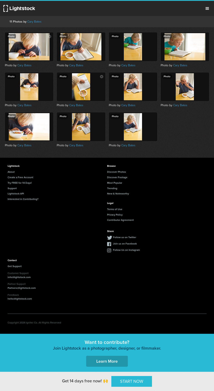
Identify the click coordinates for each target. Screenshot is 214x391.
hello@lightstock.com (20, 298)
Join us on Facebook (125, 243)
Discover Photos (116, 172)
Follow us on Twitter (124, 237)
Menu (207, 8)
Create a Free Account (20, 177)
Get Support (15, 266)
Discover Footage (117, 177)
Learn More (107, 361)
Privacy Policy (115, 214)
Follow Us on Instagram (126, 250)
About (11, 172)
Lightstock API (16, 193)
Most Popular (114, 183)
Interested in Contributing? (23, 199)
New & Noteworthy (118, 193)
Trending (112, 188)
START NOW (131, 381)
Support (12, 188)
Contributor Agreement (120, 220)
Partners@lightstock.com (22, 288)
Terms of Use (114, 209)
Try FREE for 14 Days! (20, 183)
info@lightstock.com (19, 277)
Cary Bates (34, 21)
